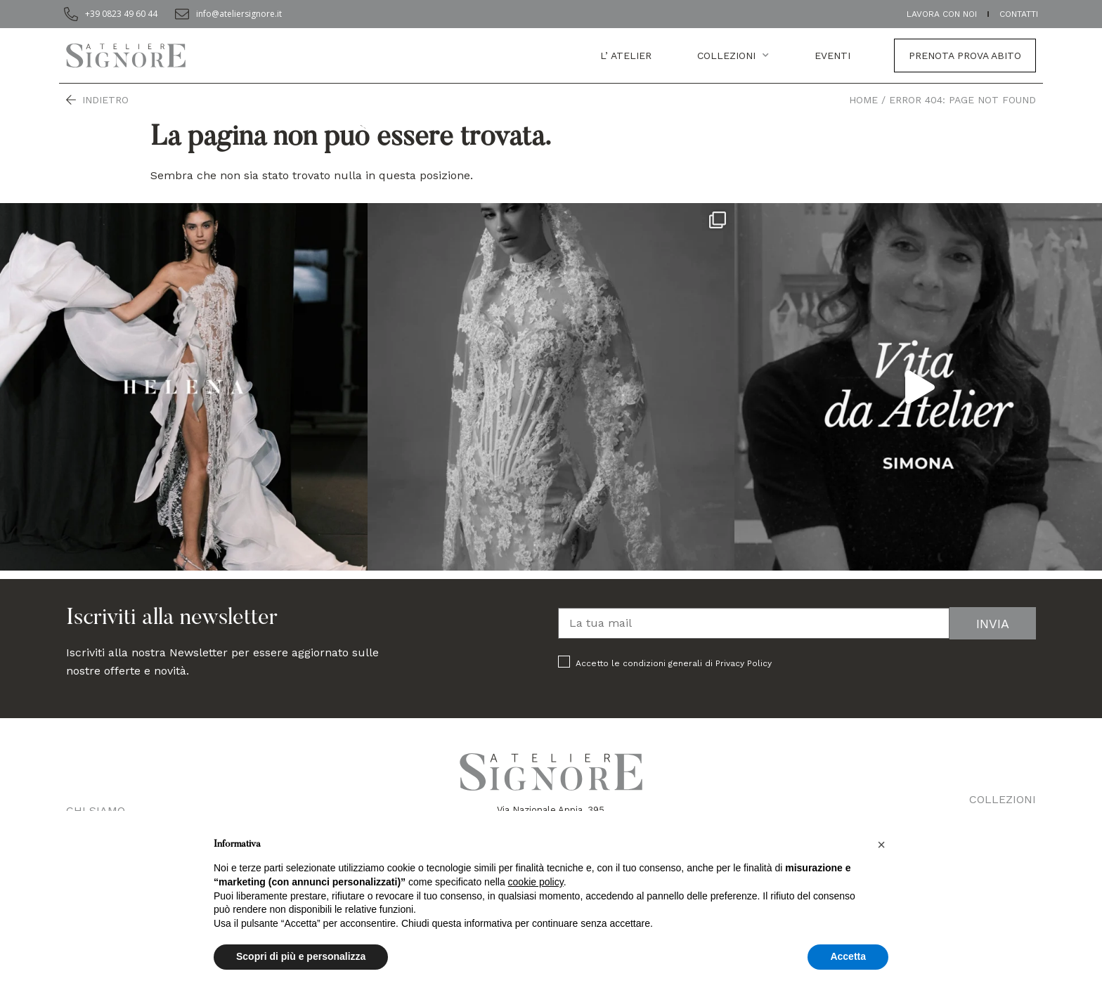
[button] (881, 844)
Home (863, 99)
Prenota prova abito (965, 55)
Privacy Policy (743, 663)
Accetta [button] (848, 956)
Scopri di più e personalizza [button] (300, 956)
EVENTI (832, 55)
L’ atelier (626, 55)
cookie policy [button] (536, 881)
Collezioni (733, 55)
